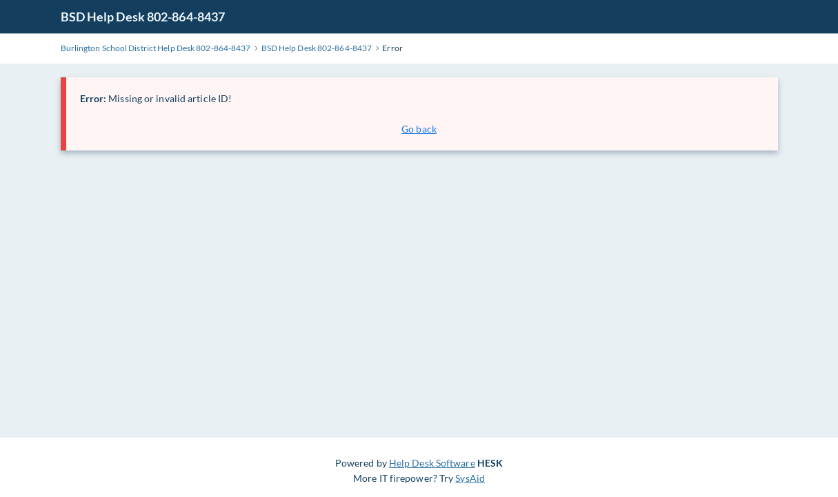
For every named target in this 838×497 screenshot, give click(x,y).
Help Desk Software (432, 463)
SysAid (470, 478)
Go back (419, 129)
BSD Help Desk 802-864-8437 (143, 16)
